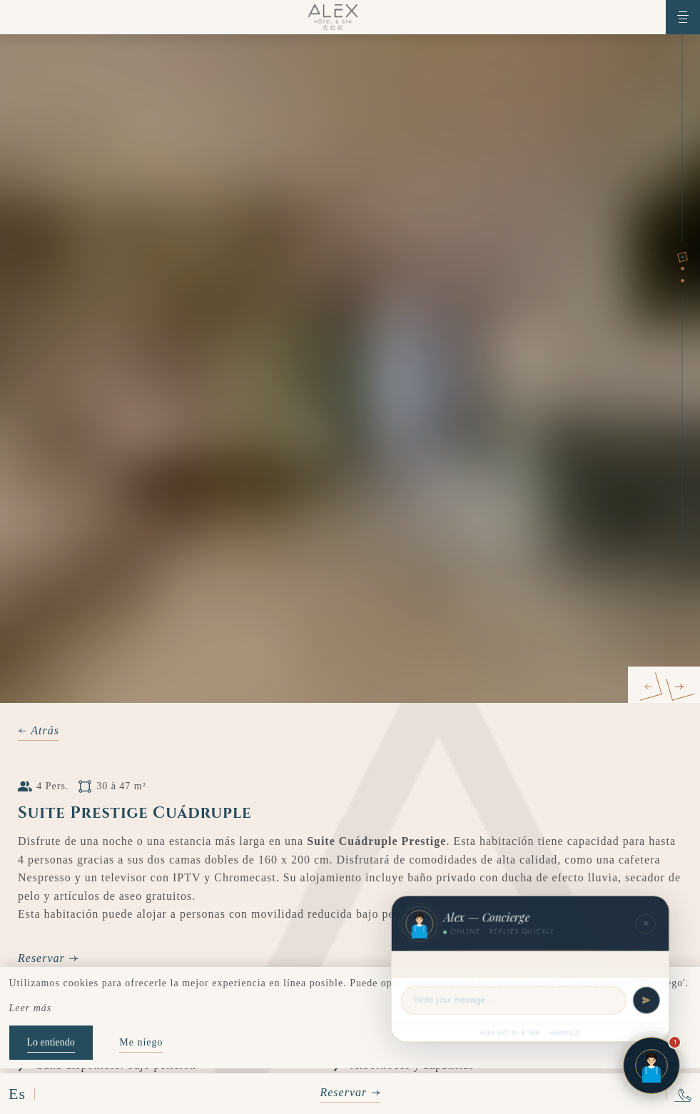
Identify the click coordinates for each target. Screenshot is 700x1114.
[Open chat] (651, 1065)
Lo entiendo (51, 1042)
